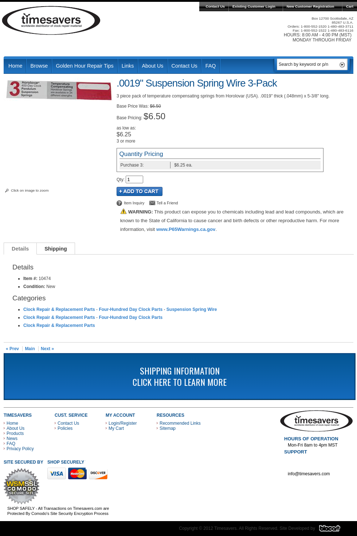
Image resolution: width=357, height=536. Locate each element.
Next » (47, 348)
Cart (349, 6)
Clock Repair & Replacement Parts (59, 309)
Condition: (34, 286)
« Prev (12, 348)
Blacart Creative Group (334, 530)
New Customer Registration (310, 6)
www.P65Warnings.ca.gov (185, 229)
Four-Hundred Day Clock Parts (130, 309)
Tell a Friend (167, 203)
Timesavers (51, 20)
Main (30, 348)
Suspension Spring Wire (191, 309)
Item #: (31, 278)
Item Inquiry (134, 203)
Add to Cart (139, 191)
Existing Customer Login (253, 6)
